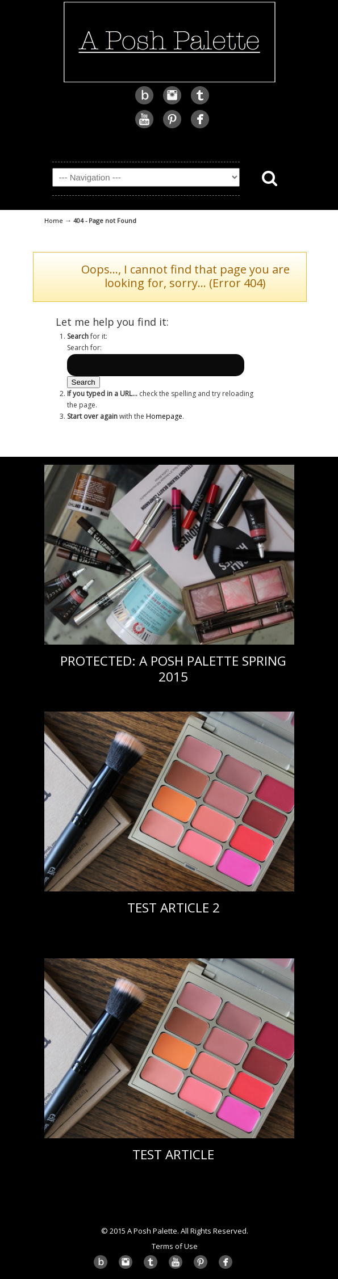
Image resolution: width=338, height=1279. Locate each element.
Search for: (84, 347)
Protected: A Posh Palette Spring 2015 (173, 668)
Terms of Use (175, 1246)
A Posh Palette (169, 42)
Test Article (173, 1154)
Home (53, 220)
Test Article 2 (173, 907)
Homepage (164, 416)
